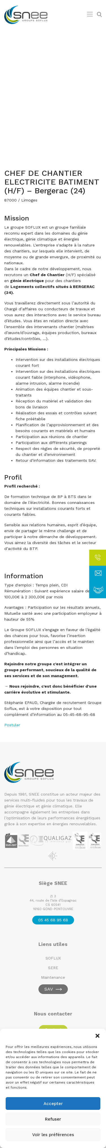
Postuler (12, 725)
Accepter (53, 1103)
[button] (97, 1036)
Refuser (53, 1119)
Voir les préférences (53, 1134)
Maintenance (53, 977)
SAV (48, 989)
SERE (53, 967)
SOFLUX (53, 958)
